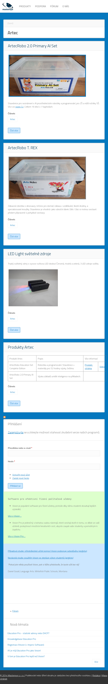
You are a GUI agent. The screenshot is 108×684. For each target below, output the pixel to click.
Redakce (96, 675)
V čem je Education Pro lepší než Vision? (26, 656)
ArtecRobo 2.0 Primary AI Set (32, 46)
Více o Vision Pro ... (16, 536)
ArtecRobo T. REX (22, 148)
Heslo (11, 461)
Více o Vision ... (15, 516)
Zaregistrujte (15, 432)
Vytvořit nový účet (21, 474)
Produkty (25, 6)
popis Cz (19, 106)
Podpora (40, 6)
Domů (10, 23)
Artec (12, 119)
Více (96, 661)
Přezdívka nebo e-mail (20, 448)
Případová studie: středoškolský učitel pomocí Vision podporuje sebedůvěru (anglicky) (47, 551)
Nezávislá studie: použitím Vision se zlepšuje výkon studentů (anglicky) (40, 557)
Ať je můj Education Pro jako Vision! (24, 650)
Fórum (54, 6)
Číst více (15, 131)
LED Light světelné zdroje (29, 254)
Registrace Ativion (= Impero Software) (26, 644)
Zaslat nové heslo (20, 478)
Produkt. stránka (89, 366)
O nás (65, 6)
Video (102, 366)
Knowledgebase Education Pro (22, 639)
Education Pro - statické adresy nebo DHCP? (28, 633)
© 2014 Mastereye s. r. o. (12, 675)
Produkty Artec (21, 347)
